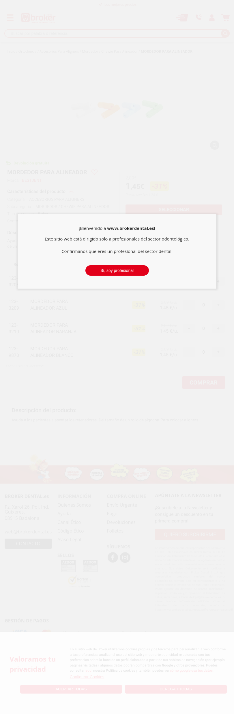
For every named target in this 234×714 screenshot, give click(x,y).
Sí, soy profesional (117, 270)
